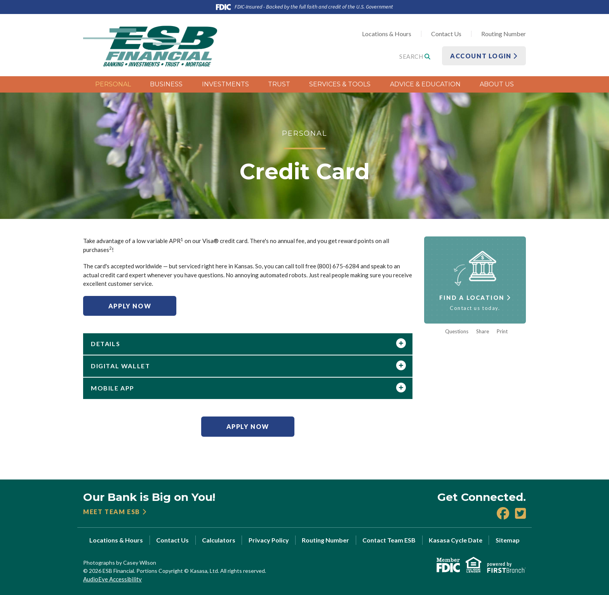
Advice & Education (425, 84)
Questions (456, 331)
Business (166, 84)
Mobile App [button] (112, 388)
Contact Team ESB (389, 540)
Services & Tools (340, 84)
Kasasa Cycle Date (455, 540)
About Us (497, 84)
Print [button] (502, 331)
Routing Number (503, 33)
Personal (113, 84)
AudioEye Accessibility (112, 579)
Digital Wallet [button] (120, 365)
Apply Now (129, 306)
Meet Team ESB (111, 511)
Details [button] (105, 343)
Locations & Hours (386, 33)
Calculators (218, 540)
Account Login (484, 56)
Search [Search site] (414, 56)
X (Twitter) (520, 513)
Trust (279, 84)
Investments (225, 84)
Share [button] (482, 331)
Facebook (503, 513)
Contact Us (446, 33)
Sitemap (508, 540)
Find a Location (472, 297)
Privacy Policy (269, 540)
